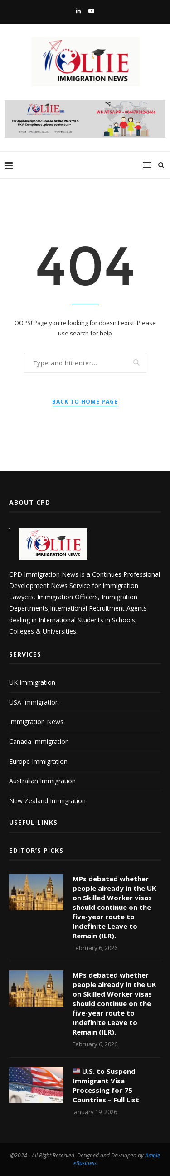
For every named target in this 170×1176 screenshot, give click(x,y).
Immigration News (36, 721)
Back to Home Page (85, 401)
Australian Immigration (42, 780)
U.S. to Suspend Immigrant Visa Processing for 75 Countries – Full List (106, 1085)
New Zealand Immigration (47, 800)
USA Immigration (34, 702)
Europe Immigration (38, 761)
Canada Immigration (39, 741)
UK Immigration (32, 682)
